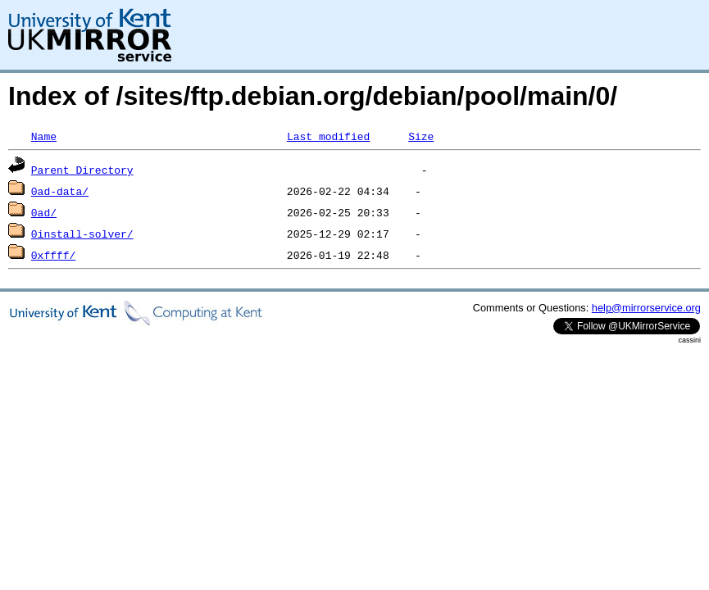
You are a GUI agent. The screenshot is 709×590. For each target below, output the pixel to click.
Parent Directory (82, 169)
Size (421, 136)
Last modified (328, 136)
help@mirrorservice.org (646, 308)
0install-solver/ (82, 233)
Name (44, 136)
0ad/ (44, 212)
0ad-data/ (60, 191)
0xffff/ (53, 254)
